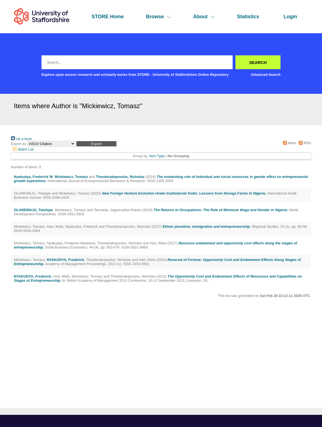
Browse (158, 16)
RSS (304, 143)
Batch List (22, 149)
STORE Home (108, 16)
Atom (288, 143)
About (204, 16)
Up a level (21, 139)
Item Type (157, 156)
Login (290, 16)
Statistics (248, 16)
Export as (18, 144)
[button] (96, 143)
